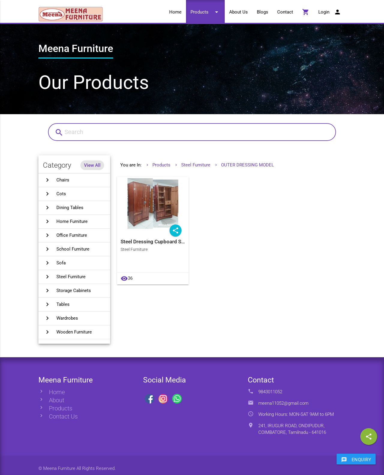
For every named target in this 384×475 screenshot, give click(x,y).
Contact (285, 12)
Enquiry (356, 459)
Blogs (262, 12)
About (56, 400)
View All (92, 165)
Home (175, 12)
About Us (238, 12)
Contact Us (63, 416)
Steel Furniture (195, 165)
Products (205, 12)
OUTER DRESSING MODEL (247, 165)
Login (329, 12)
